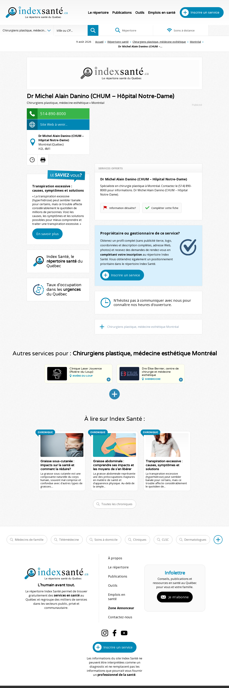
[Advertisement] (148, 129)
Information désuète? (122, 203)
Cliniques (139, 535)
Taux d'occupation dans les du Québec (64, 285)
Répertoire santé (70, 41)
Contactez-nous (119, 599)
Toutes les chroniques (116, 499)
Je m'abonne (179, 585)
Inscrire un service (205, 12)
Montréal (147, 41)
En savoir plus (47, 229)
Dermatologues (195, 535)
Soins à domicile (106, 535)
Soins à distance (163, 30)
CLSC (165, 535)
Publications (122, 13)
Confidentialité (143, 674)
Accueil (51, 41)
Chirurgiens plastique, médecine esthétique (111, 41)
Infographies (207, 30)
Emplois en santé (161, 13)
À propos (114, 553)
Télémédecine (69, 535)
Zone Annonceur (120, 592)
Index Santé (85, 674)
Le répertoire (98, 13)
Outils (139, 13)
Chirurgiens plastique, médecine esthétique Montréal (143, 322)
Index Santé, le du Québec (65, 257)
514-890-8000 (53, 109)
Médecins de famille (29, 535)
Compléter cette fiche (164, 203)
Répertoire (120, 30)
